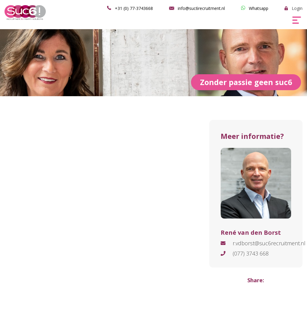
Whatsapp (258, 8)
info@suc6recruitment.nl (201, 8)
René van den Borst (251, 232)
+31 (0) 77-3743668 (134, 8)
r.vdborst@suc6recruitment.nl (269, 243)
